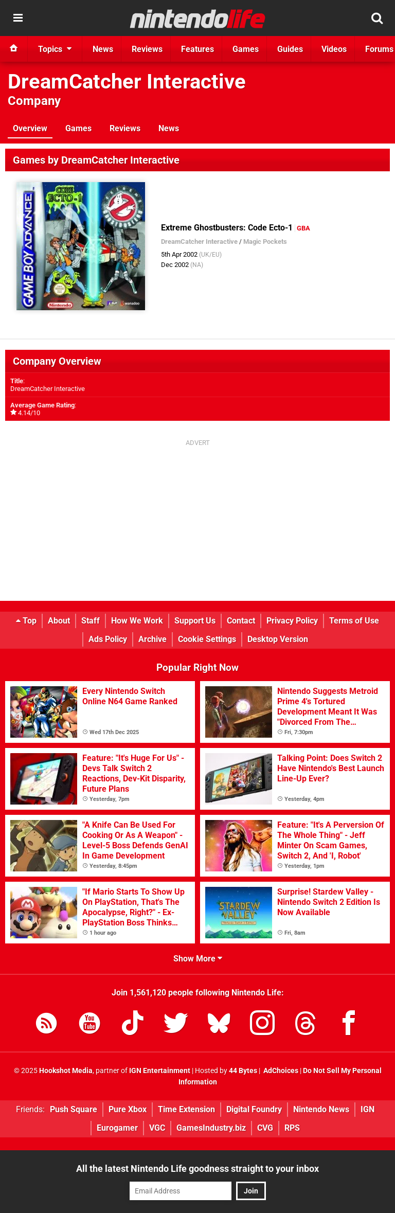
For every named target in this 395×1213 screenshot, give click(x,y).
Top (26, 621)
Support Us (195, 621)
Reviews (125, 128)
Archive (152, 639)
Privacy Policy (292, 621)
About (59, 621)
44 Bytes (243, 1070)
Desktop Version (277, 639)
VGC (157, 1128)
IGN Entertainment (159, 1070)
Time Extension (186, 1109)
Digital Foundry (254, 1109)
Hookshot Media (66, 1070)
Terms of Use (354, 621)
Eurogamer (117, 1128)
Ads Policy (107, 639)
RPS (292, 1128)
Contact (241, 621)
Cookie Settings (207, 639)
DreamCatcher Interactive (127, 81)
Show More (197, 959)
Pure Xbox (128, 1109)
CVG (265, 1128)
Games (78, 128)
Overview (30, 128)
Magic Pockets (265, 241)
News (168, 128)
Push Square (73, 1109)
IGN (367, 1109)
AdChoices (280, 1070)
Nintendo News (321, 1109)
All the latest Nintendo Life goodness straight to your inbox (197, 1168)
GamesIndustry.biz (211, 1128)
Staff (90, 621)
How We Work (137, 621)
